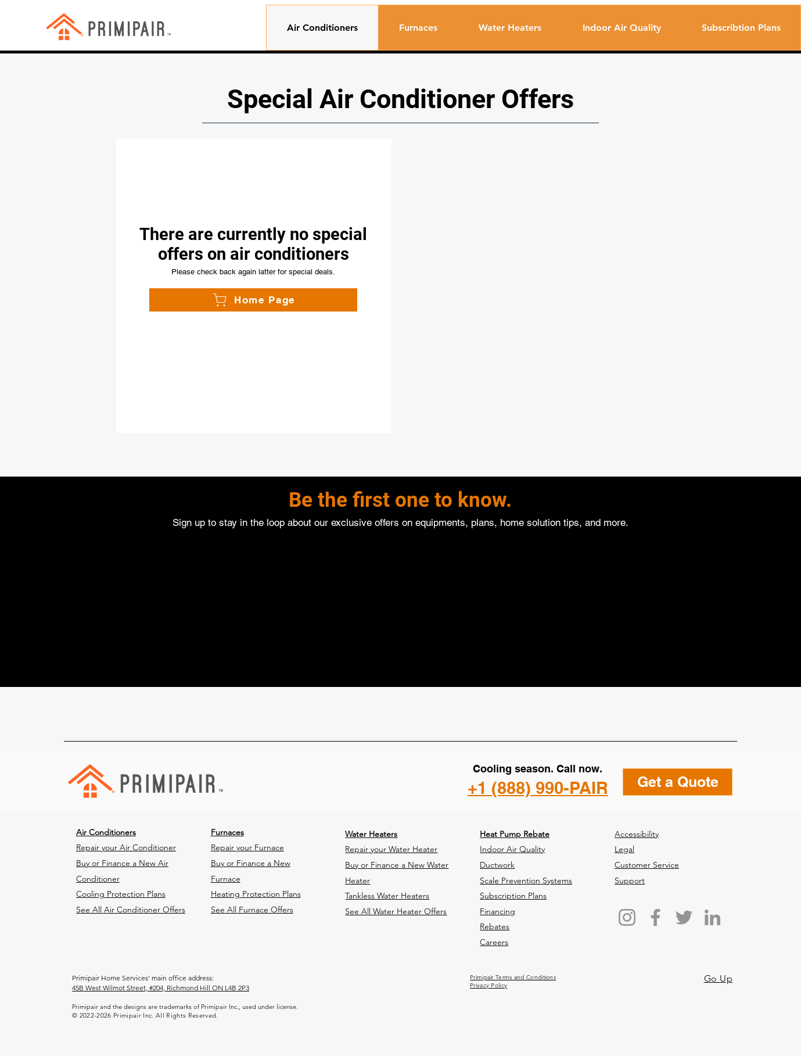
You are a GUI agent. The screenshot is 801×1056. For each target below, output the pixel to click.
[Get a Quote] (677, 782)
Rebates (494, 926)
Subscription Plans (513, 895)
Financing (497, 911)
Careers (494, 942)
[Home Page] (253, 300)
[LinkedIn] (712, 917)
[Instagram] (627, 917)
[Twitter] (684, 917)
